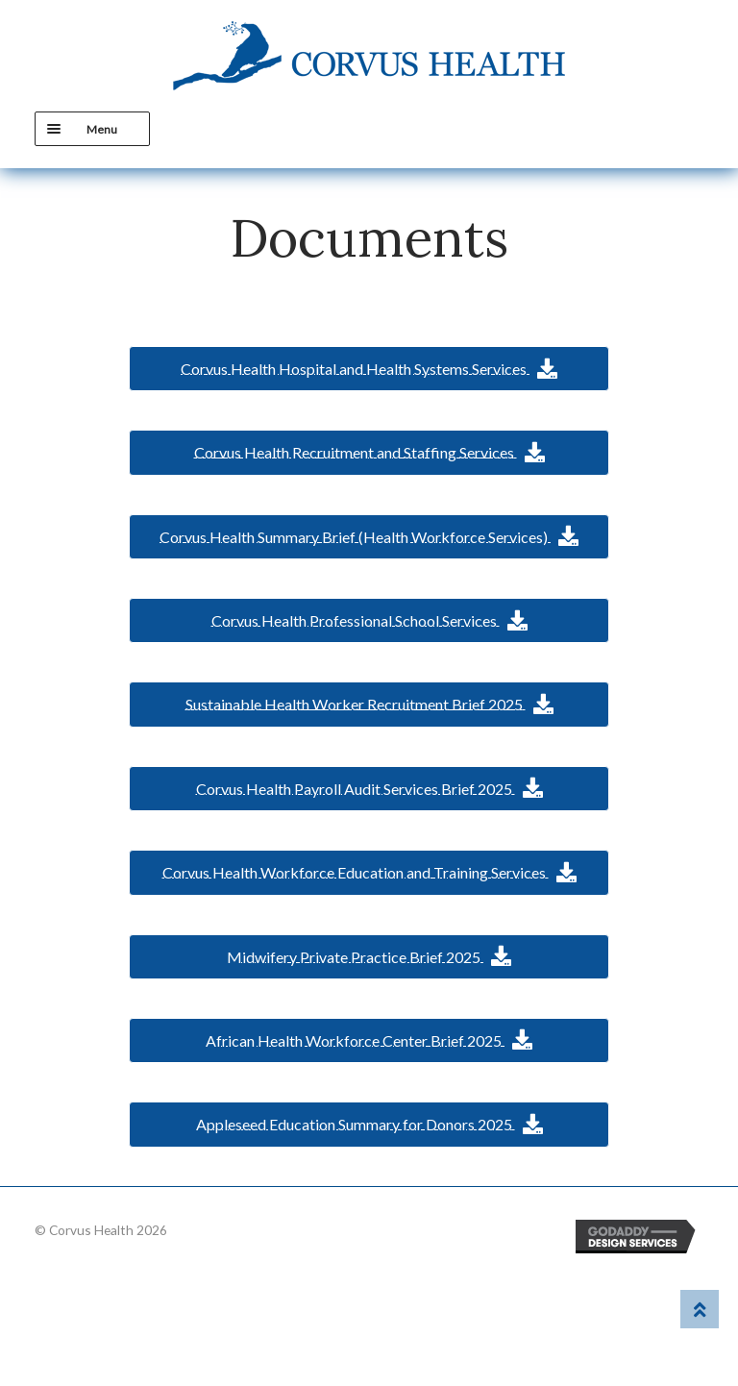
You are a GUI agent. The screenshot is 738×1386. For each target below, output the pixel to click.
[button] (369, 368)
